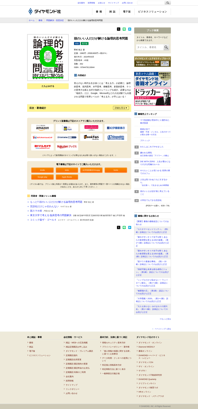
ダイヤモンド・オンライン (150, 342)
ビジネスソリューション (152, 11)
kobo (67, 170)
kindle (42, 170)
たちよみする (48, 86)
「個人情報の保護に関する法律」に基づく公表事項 (116, 352)
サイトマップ (113, 3)
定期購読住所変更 (73, 359)
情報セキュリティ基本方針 (114, 342)
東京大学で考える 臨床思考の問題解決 (77, 215)
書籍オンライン (145, 351)
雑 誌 (112, 11)
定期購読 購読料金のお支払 (78, 368)
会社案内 (81, 3)
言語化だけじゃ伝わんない (51, 206)
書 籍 (99, 11)
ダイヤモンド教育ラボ (148, 387)
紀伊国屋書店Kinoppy (91, 170)
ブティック (145, 140)
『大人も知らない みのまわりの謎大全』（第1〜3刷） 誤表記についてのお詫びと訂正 (152, 309)
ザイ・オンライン (146, 366)
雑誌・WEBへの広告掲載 (77, 342)
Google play (42, 177)
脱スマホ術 (41, 210)
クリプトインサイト (147, 383)
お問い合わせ (127, 3)
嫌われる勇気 (155, 154)
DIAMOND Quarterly (147, 379)
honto (116, 170)
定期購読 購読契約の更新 (77, 364)
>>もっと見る (165, 319)
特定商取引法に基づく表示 (114, 369)
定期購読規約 (71, 355)
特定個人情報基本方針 (112, 365)
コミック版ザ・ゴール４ (62, 219)
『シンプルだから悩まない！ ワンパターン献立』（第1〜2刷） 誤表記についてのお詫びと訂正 (152, 283)
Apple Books (67, 177)
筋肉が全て (155, 132)
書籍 (40, 20)
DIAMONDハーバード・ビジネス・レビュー (152, 356)
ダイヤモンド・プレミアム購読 (79, 351)
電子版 (127, 11)
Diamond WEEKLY (147, 347)
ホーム (32, 20)
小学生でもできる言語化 (151, 200)
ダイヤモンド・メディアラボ (151, 396)
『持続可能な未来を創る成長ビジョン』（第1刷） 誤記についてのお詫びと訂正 (152, 272)
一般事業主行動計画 (111, 373)
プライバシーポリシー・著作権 (115, 347)
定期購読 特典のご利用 (76, 372)
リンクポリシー (72, 389)
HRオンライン (145, 392)
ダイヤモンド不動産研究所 (150, 375)
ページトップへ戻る (163, 329)
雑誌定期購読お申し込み (76, 347)
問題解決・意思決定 (55, 20)
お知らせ (101, 3)
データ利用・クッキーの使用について (116, 359)
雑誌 (31, 347)
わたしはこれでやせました (152, 147)
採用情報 (91, 3)
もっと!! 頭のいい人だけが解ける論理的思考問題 (62, 202)
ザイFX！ (143, 371)
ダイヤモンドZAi (146, 362)
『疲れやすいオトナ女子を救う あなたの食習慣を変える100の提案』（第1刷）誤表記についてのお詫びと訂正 (152, 254)
